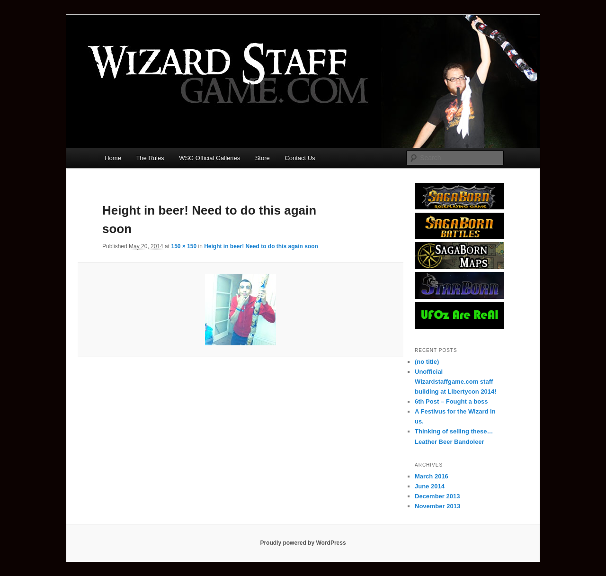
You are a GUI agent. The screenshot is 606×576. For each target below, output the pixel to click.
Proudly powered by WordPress (303, 543)
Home (113, 158)
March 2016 (431, 476)
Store (262, 158)
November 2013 (437, 506)
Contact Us (300, 158)
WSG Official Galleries (209, 158)
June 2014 (430, 486)
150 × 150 (183, 246)
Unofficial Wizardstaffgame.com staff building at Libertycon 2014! (456, 381)
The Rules (150, 158)
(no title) (427, 361)
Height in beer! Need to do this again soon (261, 246)
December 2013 (437, 496)
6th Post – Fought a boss (451, 401)
